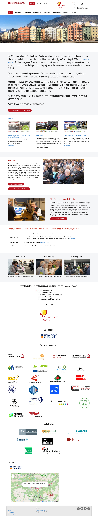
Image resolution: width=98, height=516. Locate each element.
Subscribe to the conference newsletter (19, 110)
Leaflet (44, 501)
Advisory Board (56, 12)
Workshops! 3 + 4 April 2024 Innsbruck (76, 135)
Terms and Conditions (13, 514)
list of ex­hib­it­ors (44, 242)
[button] (47, 483)
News (10, 118)
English (32, 3)
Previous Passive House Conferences (19, 189)
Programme (18, 12)
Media (74, 12)
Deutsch (39, 3)
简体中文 (46, 3)
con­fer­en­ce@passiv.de (42, 510)
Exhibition (65, 12)
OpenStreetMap (51, 501)
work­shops (58, 233)
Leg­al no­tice (11, 508)
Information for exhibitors (58, 218)
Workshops (28, 12)
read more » (11, 145)
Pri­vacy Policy (11, 512)
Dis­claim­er (10, 510)
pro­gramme (72, 238)
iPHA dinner (40, 135)
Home (10, 12)
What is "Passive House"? (16, 184)
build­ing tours (63, 245)
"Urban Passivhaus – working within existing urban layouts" (19, 136)
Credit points (46, 12)
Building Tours (37, 12)
